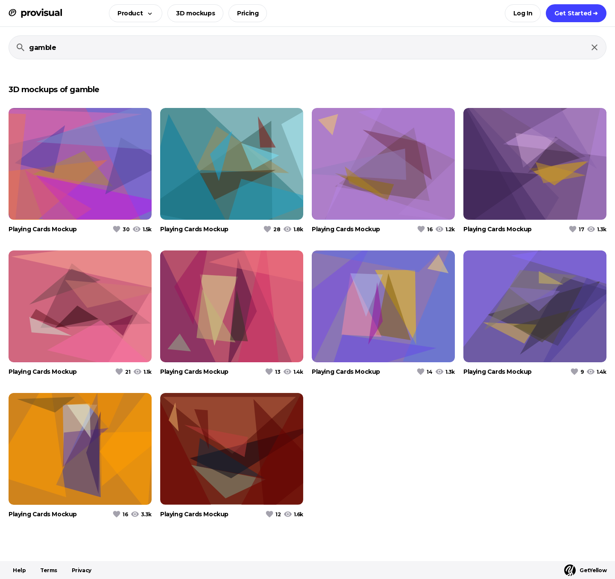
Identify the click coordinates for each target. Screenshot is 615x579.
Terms (48, 570)
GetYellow (585, 570)
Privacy (81, 570)
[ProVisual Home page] (35, 13)
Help (19, 570)
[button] (133, 13)
